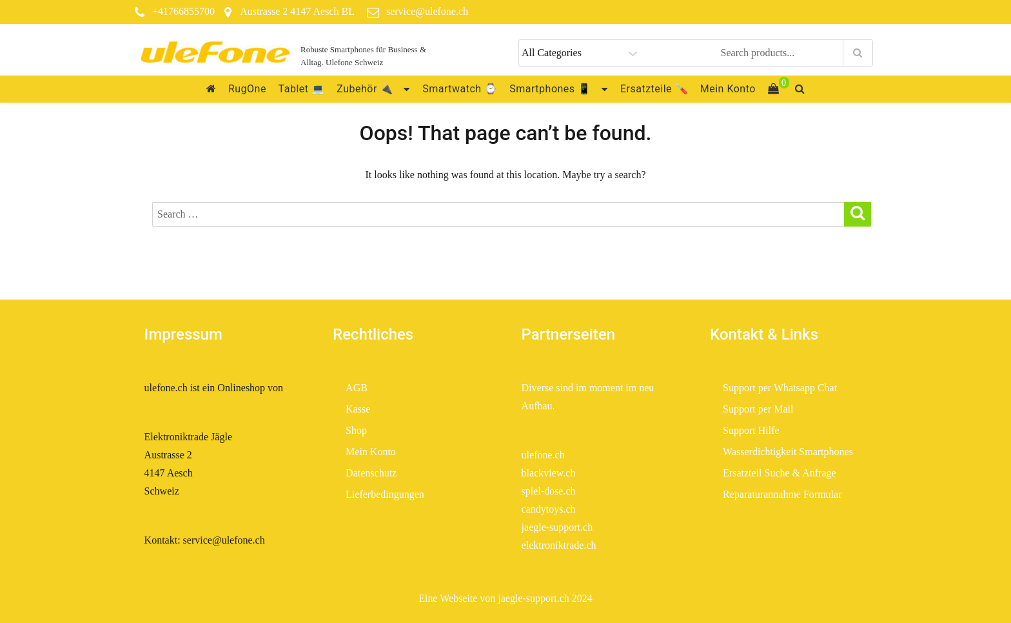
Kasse (358, 408)
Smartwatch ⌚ (459, 89)
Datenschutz (371, 472)
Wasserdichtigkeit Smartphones (788, 451)
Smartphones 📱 (550, 89)
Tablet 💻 (302, 89)
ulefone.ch (543, 454)
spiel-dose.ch (549, 490)
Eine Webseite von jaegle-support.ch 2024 (505, 598)
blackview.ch (549, 472)
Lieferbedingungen (386, 494)
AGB (357, 387)
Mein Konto (728, 89)
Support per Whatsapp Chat (780, 387)
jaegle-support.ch (557, 527)
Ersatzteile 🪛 (654, 89)
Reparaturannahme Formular (782, 494)
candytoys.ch (549, 509)
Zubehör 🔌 (365, 89)
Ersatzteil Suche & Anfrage (779, 472)
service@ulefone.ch (427, 11)
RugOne (247, 89)
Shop (356, 430)
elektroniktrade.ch (559, 545)
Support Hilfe (751, 430)
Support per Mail (758, 408)
